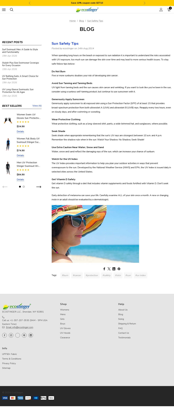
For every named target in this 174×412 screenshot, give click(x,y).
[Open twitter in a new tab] (17, 335)
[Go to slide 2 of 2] (24, 187)
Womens (64, 309)
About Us (123, 309)
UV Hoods (65, 333)
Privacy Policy (9, 363)
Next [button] (144, 3)
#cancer (77, 275)
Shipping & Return (127, 323)
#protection (92, 275)
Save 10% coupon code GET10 (87, 3)
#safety (107, 275)
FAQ (120, 328)
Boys (62, 323)
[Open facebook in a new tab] (4, 335)
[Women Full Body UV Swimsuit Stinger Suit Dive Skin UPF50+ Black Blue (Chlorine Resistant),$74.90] (8, 144)
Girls (62, 319)
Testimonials (124, 337)
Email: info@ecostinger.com (19, 327)
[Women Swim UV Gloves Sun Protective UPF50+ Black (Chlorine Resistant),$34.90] (8, 120)
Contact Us (123, 333)
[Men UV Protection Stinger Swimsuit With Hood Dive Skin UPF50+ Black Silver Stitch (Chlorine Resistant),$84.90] (8, 168)
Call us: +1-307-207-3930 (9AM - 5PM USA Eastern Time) (25, 322)
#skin (118, 275)
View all (36, 106)
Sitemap (6, 368)
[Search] (11, 9)
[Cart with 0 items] (169, 9)
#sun (128, 275)
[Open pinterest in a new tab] (24, 335)
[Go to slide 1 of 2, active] (20, 187)
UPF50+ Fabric (9, 354)
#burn (65, 275)
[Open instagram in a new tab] (11, 335)
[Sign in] (161, 9)
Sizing (121, 319)
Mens (63, 314)
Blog (120, 314)
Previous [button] (29, 3)
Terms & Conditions (11, 358)
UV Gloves (65, 328)
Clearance (65, 337)
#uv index (140, 275)
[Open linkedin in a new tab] (30, 335)
